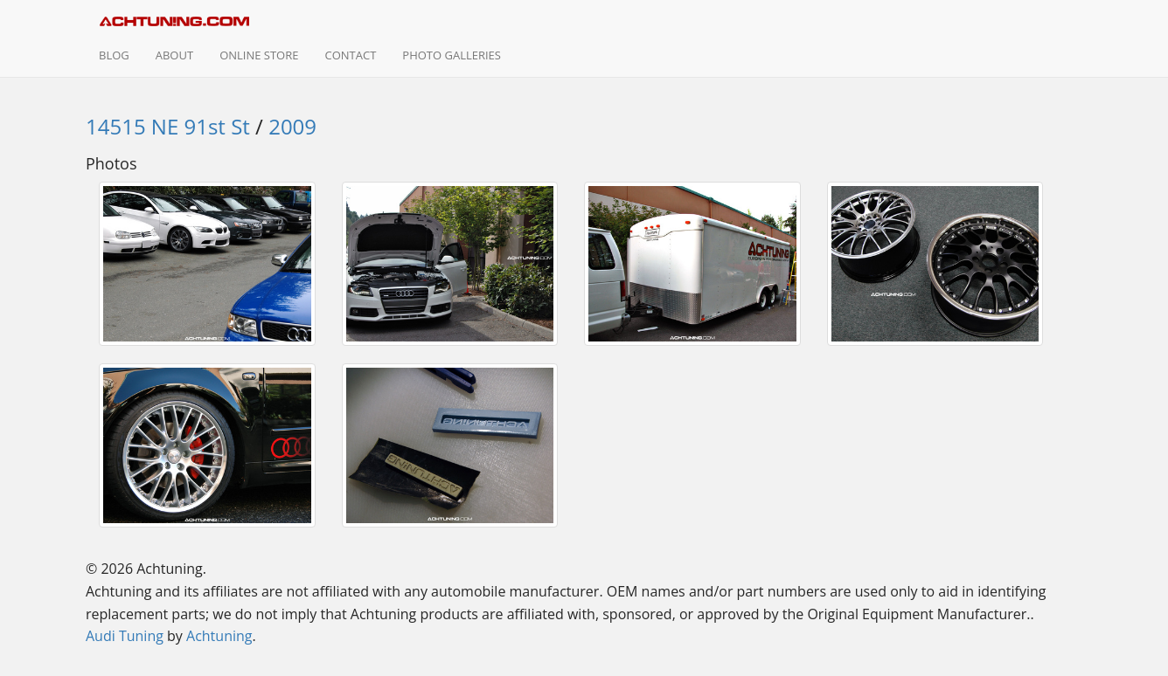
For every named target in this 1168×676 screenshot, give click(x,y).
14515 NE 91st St (168, 126)
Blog (114, 55)
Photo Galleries (451, 55)
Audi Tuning (124, 635)
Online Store (258, 55)
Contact (350, 55)
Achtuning (219, 635)
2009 (292, 126)
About (174, 55)
